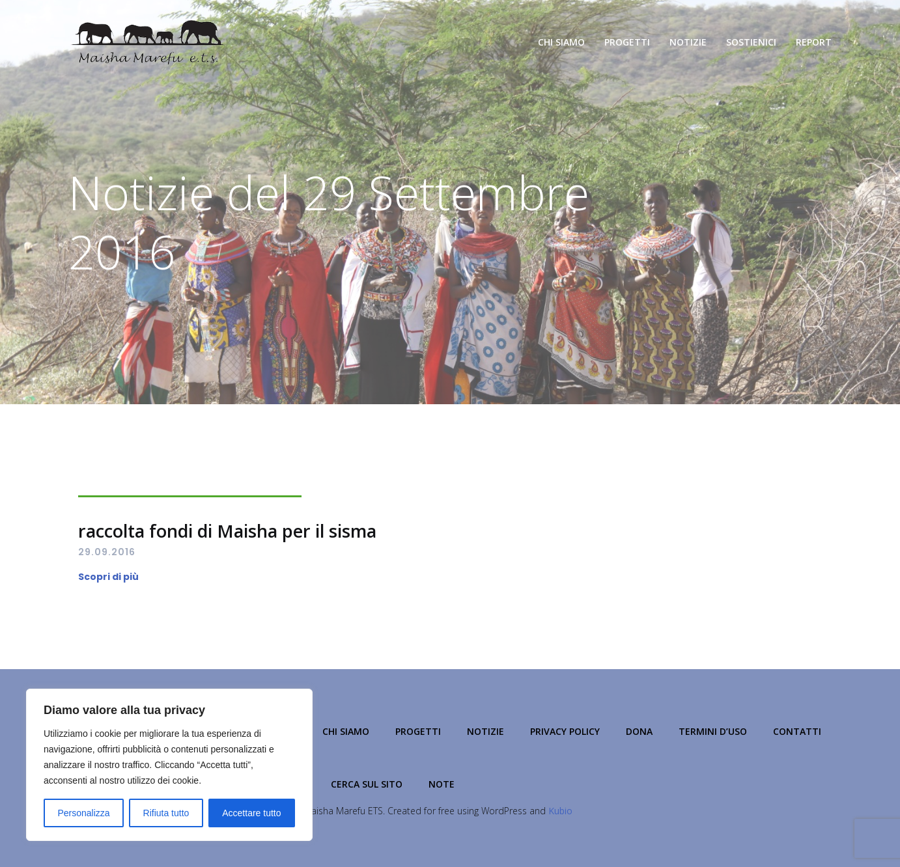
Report (814, 42)
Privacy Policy (565, 731)
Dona (639, 731)
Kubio (560, 811)
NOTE (442, 784)
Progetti (627, 42)
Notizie (688, 42)
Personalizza (83, 813)
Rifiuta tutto (166, 813)
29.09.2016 (106, 551)
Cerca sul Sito (366, 784)
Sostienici (751, 42)
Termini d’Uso (713, 731)
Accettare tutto (251, 813)
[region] (169, 765)
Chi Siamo (561, 42)
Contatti (797, 731)
